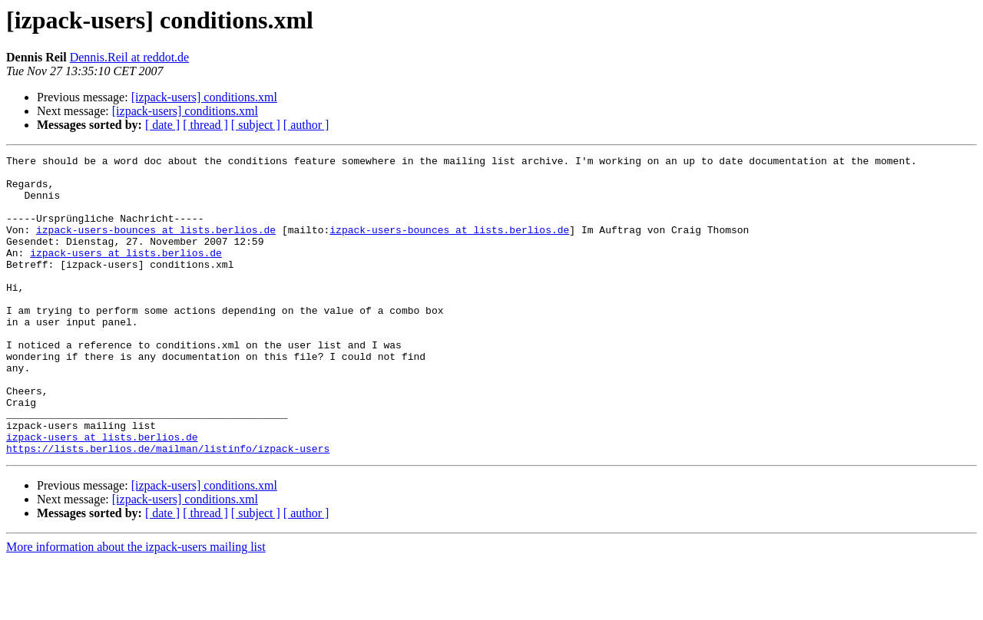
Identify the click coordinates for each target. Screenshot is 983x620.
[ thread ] (205, 124)
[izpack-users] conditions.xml (204, 97)
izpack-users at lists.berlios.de (126, 273)
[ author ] (306, 124)
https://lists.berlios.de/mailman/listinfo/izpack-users (167, 508)
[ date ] (162, 124)
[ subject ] (255, 124)
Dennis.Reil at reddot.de (130, 57)
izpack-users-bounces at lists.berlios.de (156, 245)
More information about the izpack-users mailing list (136, 606)
